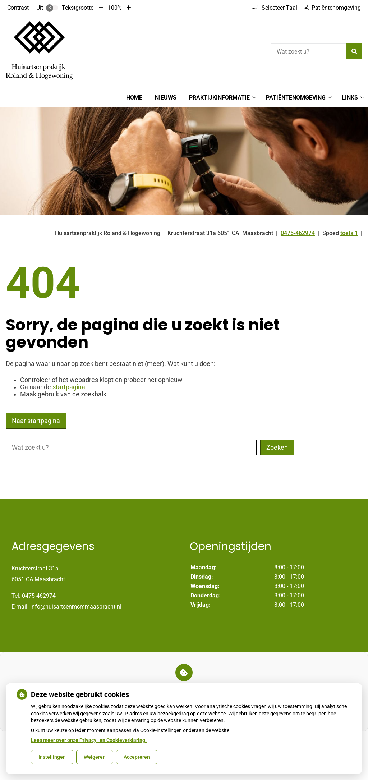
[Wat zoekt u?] (308, 51)
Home (134, 97)
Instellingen (52, 757)
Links (350, 97)
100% (115, 7)
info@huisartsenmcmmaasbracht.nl (75, 606)
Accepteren (137, 757)
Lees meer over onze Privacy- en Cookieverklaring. (89, 740)
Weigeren (95, 757)
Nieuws (165, 97)
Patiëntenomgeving (296, 97)
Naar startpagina (36, 421)
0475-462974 (39, 595)
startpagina (68, 387)
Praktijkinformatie (219, 97)
